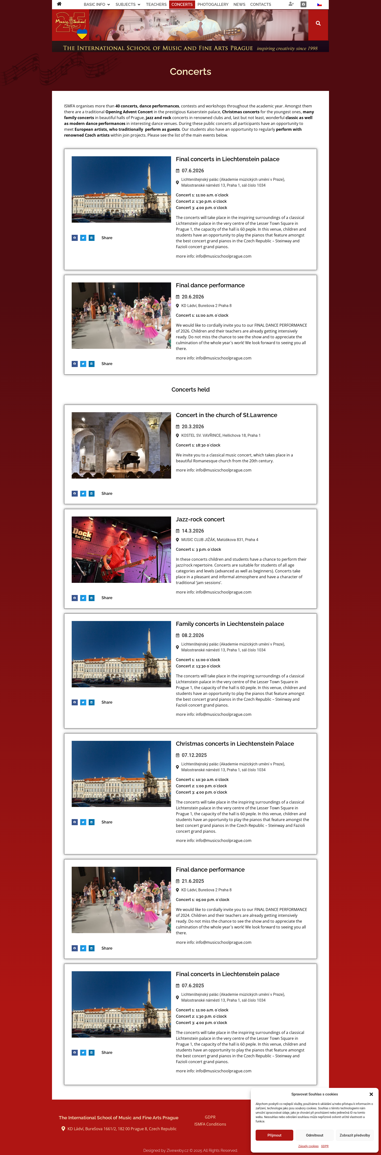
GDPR (325, 1146)
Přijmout (274, 1135)
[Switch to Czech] (319, 4)
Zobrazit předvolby (355, 1135)
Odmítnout (314, 1135)
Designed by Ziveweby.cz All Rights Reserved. (190, 1150)
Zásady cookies (308, 1146)
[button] (371, 1094)
